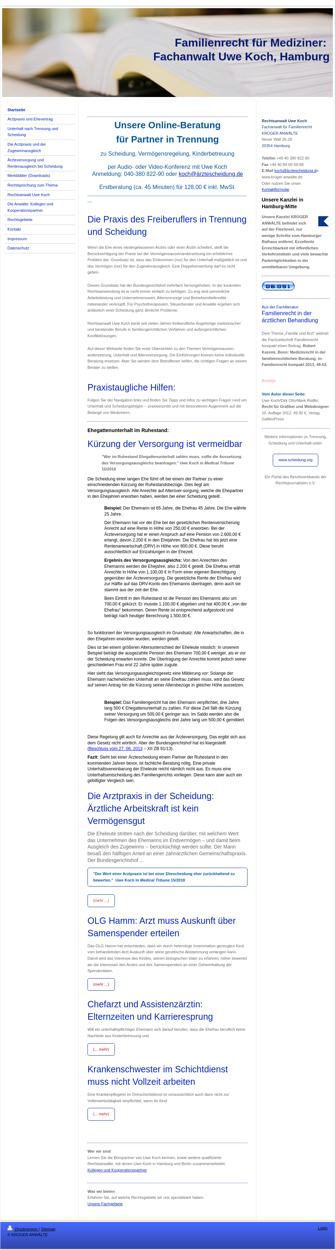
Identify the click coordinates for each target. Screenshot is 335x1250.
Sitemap (48, 1229)
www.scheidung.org (295, 460)
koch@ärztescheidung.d (295, 170)
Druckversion (23, 1229)
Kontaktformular (275, 189)
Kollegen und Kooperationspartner (117, 1170)
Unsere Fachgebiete (105, 1204)
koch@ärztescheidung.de (211, 174)
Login (323, 1228)
